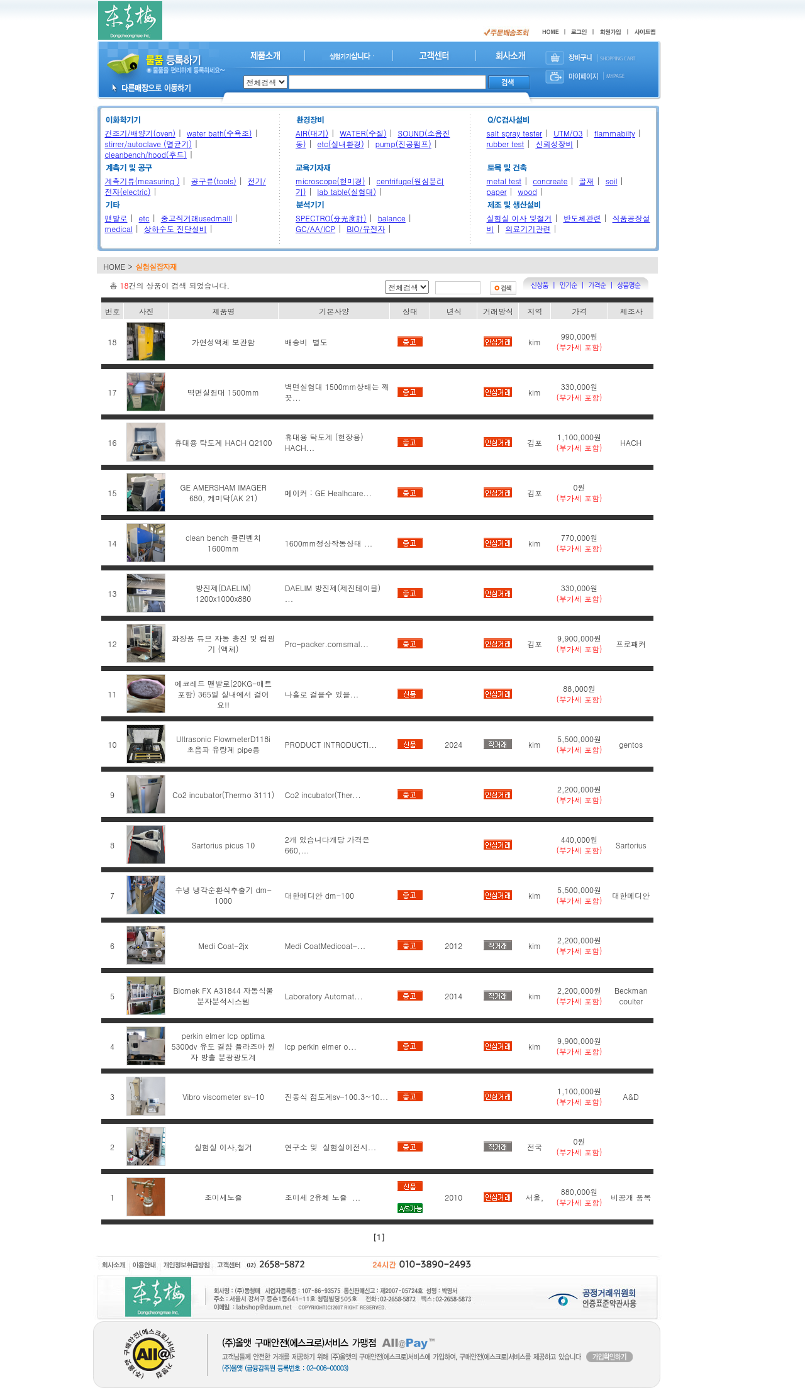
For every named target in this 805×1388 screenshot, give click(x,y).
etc (144, 218)
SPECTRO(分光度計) (331, 218)
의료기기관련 (528, 228)
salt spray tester (515, 133)
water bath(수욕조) (219, 133)
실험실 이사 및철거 (519, 218)
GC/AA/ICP (315, 228)
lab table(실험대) (347, 191)
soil (612, 180)
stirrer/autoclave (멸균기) (148, 143)
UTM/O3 (567, 133)
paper (497, 191)
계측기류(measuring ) (142, 180)
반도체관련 (582, 218)
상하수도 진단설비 (175, 228)
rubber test (506, 143)
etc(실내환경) (341, 143)
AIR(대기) (312, 133)
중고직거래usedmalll (196, 218)
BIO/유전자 (366, 228)
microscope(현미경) (330, 180)
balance (392, 218)
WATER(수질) (363, 133)
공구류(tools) (213, 180)
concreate (550, 180)
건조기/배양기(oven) (140, 133)
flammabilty (614, 133)
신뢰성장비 (554, 143)
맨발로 (116, 218)
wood (527, 191)
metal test (504, 180)
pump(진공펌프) (403, 143)
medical (119, 228)
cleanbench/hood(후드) (146, 154)
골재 (586, 180)
